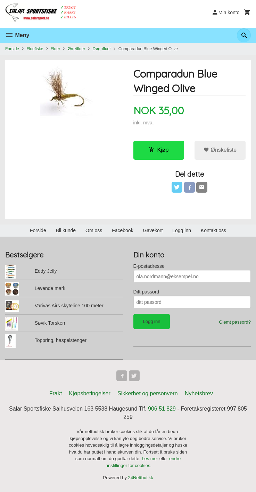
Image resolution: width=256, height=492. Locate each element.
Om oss (93, 231)
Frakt (55, 394)
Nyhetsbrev (199, 394)
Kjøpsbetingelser (89, 394)
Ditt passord (146, 292)
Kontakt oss (213, 231)
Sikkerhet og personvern (147, 394)
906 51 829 (162, 409)
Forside (12, 48)
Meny (17, 35)
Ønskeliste (220, 150)
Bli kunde (66, 231)
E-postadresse (149, 266)
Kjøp (158, 150)
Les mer (150, 459)
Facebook (122, 231)
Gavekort (153, 231)
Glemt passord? (235, 322)
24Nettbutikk (140, 478)
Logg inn (181, 231)
